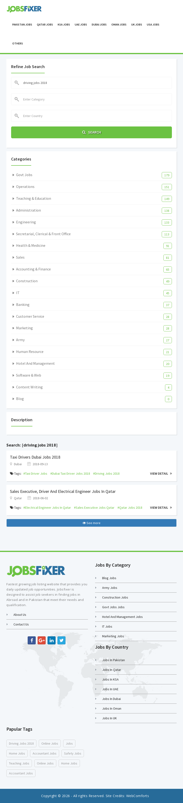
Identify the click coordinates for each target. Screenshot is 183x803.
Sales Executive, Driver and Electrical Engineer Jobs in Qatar (63, 491)
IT (18, 292)
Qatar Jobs (45, 24)
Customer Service (30, 316)
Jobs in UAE (110, 689)
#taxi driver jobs (35, 473)
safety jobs (72, 753)
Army (20, 339)
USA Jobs (153, 24)
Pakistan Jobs (22, 24)
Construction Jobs (115, 597)
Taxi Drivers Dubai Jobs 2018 (35, 457)
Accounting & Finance (33, 269)
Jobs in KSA (110, 679)
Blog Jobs (109, 578)
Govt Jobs (24, 174)
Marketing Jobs (113, 636)
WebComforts (137, 796)
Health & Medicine (30, 245)
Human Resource (30, 351)
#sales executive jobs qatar (94, 507)
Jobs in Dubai (111, 699)
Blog (20, 398)
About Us (19, 614)
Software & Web (28, 375)
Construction (27, 280)
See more (91, 523)
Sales (20, 257)
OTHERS (17, 43)
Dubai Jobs (99, 24)
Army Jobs (109, 588)
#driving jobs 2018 (106, 473)
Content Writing (29, 387)
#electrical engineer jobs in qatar (47, 507)
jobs (69, 743)
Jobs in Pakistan (113, 660)
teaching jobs (19, 763)
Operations (25, 186)
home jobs (17, 753)
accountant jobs (45, 753)
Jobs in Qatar (111, 670)
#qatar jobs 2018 (130, 507)
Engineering (26, 222)
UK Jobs (136, 24)
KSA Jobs (64, 24)
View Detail (161, 473)
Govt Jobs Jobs (113, 607)
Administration (28, 210)
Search (91, 132)
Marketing (24, 328)
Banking (23, 304)
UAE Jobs (81, 24)
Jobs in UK (109, 718)
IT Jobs (107, 626)
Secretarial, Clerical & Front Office (43, 233)
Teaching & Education (33, 198)
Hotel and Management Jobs (122, 617)
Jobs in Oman (111, 708)
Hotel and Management (35, 363)
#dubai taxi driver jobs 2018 (70, 473)
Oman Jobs (118, 24)
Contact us (21, 624)
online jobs (49, 743)
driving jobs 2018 (21, 743)
